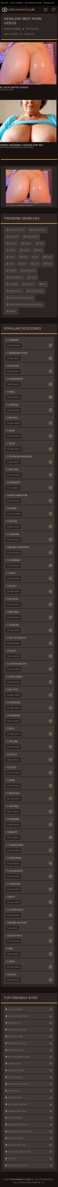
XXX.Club (18, 10)
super (26, 243)
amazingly (28, 271)
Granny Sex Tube (28, 1030)
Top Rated (32, 29)
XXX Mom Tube (28, 1036)
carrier (12, 284)
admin (24, 250)
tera (48, 264)
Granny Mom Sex (28, 1111)
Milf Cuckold (28, 1077)
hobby (11, 311)
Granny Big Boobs (28, 1125)
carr (32, 277)
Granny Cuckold (28, 1043)
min (42, 284)
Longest (28, 34)
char (47, 257)
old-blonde (35, 291)
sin (35, 257)
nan (22, 264)
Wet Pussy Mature (28, 1104)
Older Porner (28, 1070)
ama (9, 264)
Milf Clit (28, 1159)
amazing (12, 237)
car (39, 243)
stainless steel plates (19, 298)
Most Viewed (12, 29)
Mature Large (28, 1138)
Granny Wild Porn (28, 1084)
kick (23, 257)
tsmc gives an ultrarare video (24, 305)
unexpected (37, 230)
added (11, 243)
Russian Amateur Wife (28, 1131)
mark (10, 250)
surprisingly (14, 277)
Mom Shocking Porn (28, 1152)
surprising (30, 237)
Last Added (11, 34)
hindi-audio (13, 291)
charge (28, 284)
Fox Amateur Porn (33, 3)
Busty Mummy (28, 1118)
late (35, 264)
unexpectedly (15, 230)
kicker (11, 271)
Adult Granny (16, 3)
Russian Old (48, 3)
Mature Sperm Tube (28, 1057)
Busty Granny (28, 1098)
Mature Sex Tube (28, 1145)
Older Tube (28, 1064)
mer (38, 250)
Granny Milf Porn (28, 1165)
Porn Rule (28, 1091)
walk (10, 257)
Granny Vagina (28, 1050)
